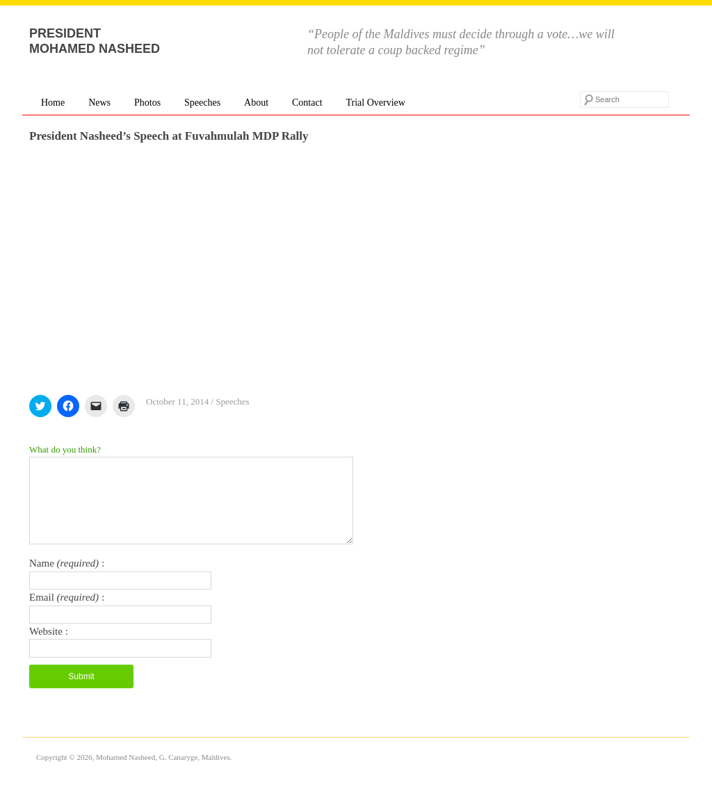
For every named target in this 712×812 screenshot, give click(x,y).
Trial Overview (375, 102)
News (99, 102)
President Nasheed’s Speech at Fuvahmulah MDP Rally (168, 136)
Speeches (202, 102)
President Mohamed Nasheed (94, 41)
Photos (147, 102)
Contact (307, 102)
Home (53, 102)
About (256, 102)
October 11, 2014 (177, 401)
